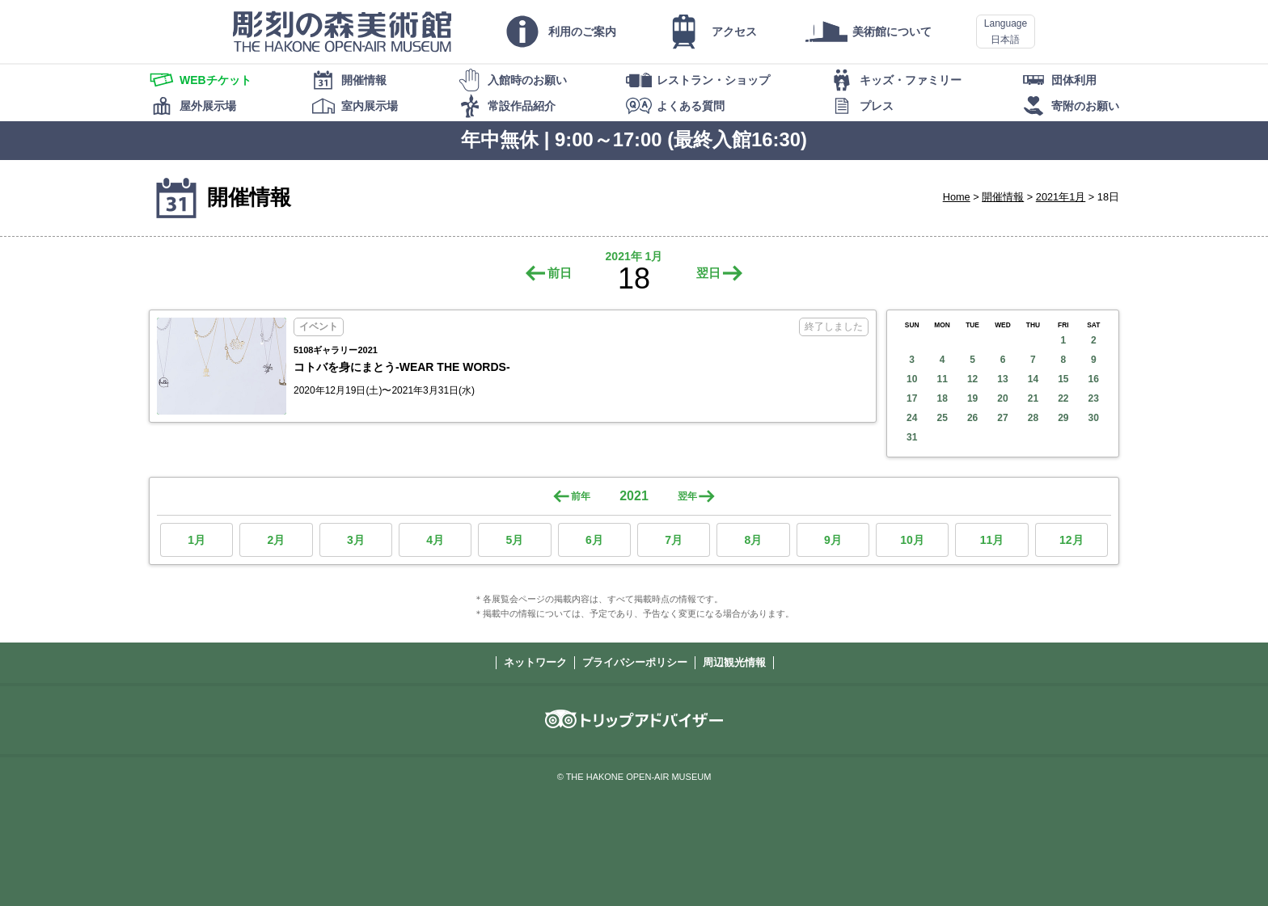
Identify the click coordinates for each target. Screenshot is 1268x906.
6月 (594, 539)
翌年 (687, 496)
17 (912, 398)
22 (1063, 398)
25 (941, 418)
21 (1033, 398)
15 (1063, 379)
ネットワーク (535, 662)
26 (972, 418)
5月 (515, 539)
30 (1093, 418)
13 (1002, 379)
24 (912, 418)
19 (972, 398)
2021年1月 (1060, 197)
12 (972, 379)
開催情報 (1003, 197)
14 (1033, 379)
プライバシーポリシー (634, 662)
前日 (559, 273)
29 (1063, 418)
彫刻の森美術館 (342, 31)
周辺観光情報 (734, 662)
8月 (754, 539)
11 (941, 379)
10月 (912, 539)
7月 (674, 539)
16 (1093, 379)
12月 (1071, 539)
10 (912, 379)
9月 (833, 539)
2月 (276, 539)
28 (1033, 418)
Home (956, 197)
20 (1002, 398)
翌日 (708, 273)
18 (941, 398)
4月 (435, 539)
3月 (356, 539)
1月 (196, 539)
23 (1093, 398)
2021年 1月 (634, 256)
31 (912, 437)
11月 (992, 539)
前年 (580, 496)
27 (1002, 418)
